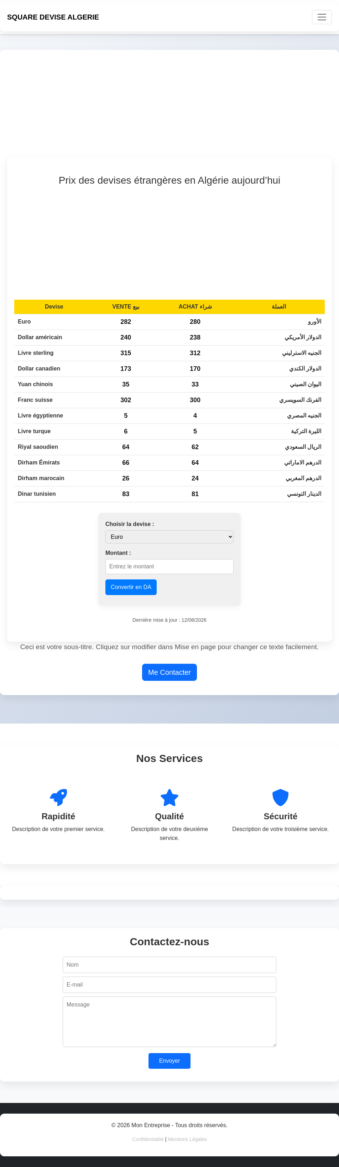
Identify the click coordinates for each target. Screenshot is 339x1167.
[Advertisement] (169, 107)
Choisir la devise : (129, 524)
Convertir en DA (131, 587)
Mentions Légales (187, 1139)
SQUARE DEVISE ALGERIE (53, 17)
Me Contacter (169, 672)
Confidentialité (148, 1139)
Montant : (118, 553)
